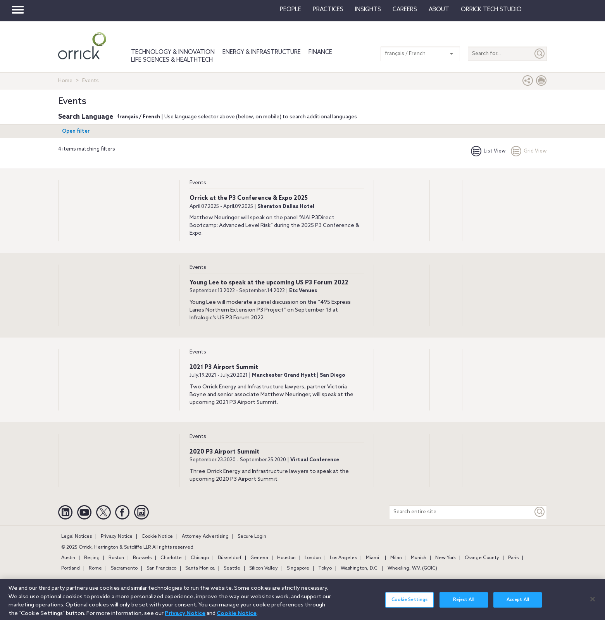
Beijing (92, 558)
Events (198, 183)
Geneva (259, 558)
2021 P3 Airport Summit (224, 367)
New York (445, 558)
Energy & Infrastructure (261, 52)
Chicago (200, 558)
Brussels (142, 558)
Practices (328, 9)
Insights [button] (368, 9)
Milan (396, 558)
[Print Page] (541, 82)
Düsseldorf (229, 558)
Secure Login (252, 536)
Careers (405, 9)
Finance (320, 52)
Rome (95, 568)
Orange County (482, 558)
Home (65, 81)
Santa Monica (200, 568)
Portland (70, 568)
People (290, 9)
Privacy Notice (117, 536)
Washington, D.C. (360, 568)
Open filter (76, 131)
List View (488, 151)
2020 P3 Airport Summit (224, 452)
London (313, 558)
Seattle (232, 568)
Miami (372, 558)
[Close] (592, 602)
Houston (286, 558)
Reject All (463, 604)
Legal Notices (76, 536)
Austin (68, 558)
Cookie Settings (409, 604)
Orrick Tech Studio (491, 9)
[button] (527, 82)
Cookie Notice (157, 536)
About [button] (439, 9)
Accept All (518, 604)
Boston (116, 558)
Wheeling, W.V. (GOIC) (412, 568)
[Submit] (540, 54)
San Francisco (161, 568)
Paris (513, 558)
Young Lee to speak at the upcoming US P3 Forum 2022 (269, 282)
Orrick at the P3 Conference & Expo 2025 (249, 198)
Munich (418, 558)
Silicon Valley (263, 568)
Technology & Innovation (173, 52)
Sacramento (124, 568)
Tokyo (325, 568)
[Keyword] (540, 512)
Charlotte (171, 558)
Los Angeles (343, 558)
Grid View (529, 151)
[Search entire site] (461, 512)
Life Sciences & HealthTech (172, 60)
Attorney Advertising (205, 536)
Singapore (298, 568)
